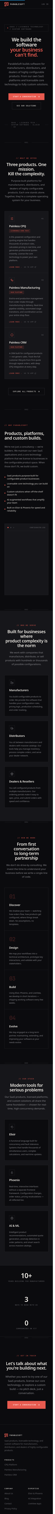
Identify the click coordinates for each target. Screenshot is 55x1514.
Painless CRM (11, 1474)
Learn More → (15, 267)
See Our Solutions (26, 106)
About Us (9, 1493)
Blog (7, 1498)
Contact (8, 1503)
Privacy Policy (11, 1508)
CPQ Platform (11, 1464)
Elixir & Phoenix (35, 1493)
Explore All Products (26, 391)
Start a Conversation (26, 97)
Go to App (30, 267)
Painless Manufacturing (15, 1469)
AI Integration (34, 1498)
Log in (44, 4)
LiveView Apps (34, 1503)
